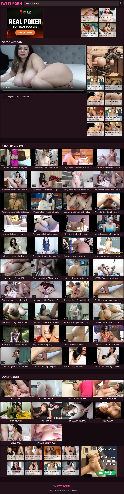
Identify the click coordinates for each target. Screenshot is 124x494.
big (18, 96)
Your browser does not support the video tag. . (43, 69)
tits (4, 96)
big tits (11, 96)
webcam (25, 96)
